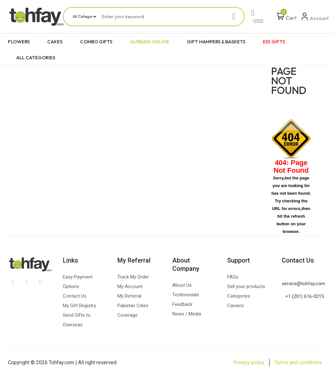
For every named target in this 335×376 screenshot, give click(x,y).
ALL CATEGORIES (35, 57)
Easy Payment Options (78, 281)
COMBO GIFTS (96, 42)
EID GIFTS (274, 42)
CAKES (55, 42)
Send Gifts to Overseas (77, 320)
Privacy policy (248, 362)
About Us (182, 285)
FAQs (232, 277)
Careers (235, 305)
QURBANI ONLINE (149, 42)
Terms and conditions (298, 362)
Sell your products (246, 286)
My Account (130, 286)
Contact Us (74, 296)
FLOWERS (19, 42)
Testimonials (185, 295)
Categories (238, 296)
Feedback (182, 304)
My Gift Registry (79, 305)
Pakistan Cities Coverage (132, 310)
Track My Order (133, 277)
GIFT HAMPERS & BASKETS (216, 42)
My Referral (129, 296)
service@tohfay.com (303, 283)
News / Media (186, 314)
